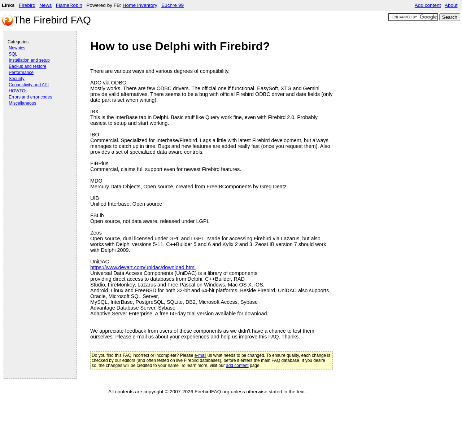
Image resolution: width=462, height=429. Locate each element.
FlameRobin (69, 5)
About (451, 5)
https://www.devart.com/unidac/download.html (143, 267)
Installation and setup (29, 60)
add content (237, 365)
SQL (13, 54)
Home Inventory (140, 5)
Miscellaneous (22, 103)
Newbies (17, 48)
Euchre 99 (172, 5)
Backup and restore (27, 66)
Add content (428, 5)
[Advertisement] (36, 127)
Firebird (27, 5)
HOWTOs (18, 90)
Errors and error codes (30, 97)
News (45, 5)
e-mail (200, 355)
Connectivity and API (29, 84)
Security (16, 78)
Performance (21, 72)
